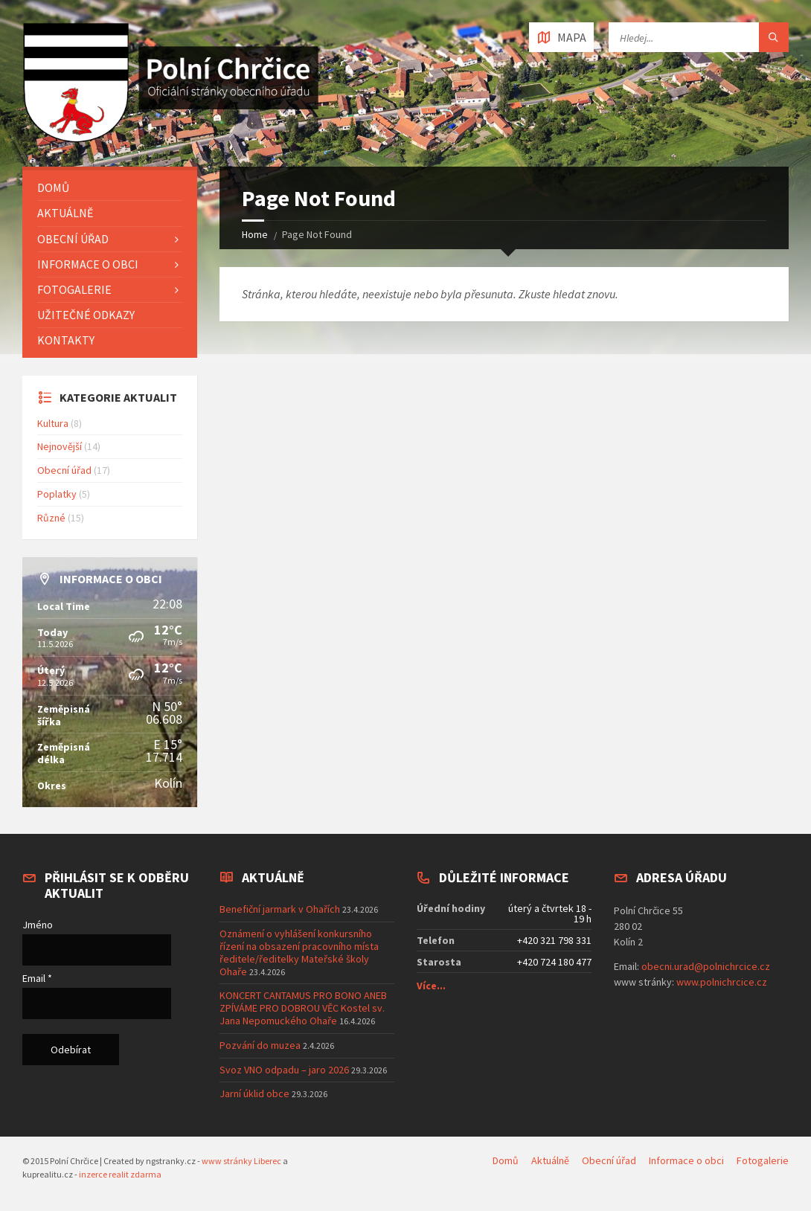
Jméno (37, 924)
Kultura (52, 423)
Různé (51, 517)
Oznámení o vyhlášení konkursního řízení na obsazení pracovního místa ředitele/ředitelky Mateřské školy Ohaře (299, 952)
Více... (431, 985)
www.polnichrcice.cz (721, 982)
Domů (53, 187)
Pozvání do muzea (260, 1045)
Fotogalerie (74, 289)
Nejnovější (59, 446)
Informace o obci (87, 264)
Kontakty (65, 340)
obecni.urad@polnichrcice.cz (705, 966)
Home (255, 234)
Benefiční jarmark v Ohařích (279, 909)
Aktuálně (65, 212)
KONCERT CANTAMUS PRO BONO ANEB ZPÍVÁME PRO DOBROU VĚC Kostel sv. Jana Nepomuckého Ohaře (303, 1008)
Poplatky (57, 494)
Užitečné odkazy (86, 314)
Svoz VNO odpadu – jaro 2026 (284, 1069)
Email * (37, 978)
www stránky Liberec (241, 1160)
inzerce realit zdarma (120, 1174)
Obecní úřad (73, 238)
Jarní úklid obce (254, 1093)
